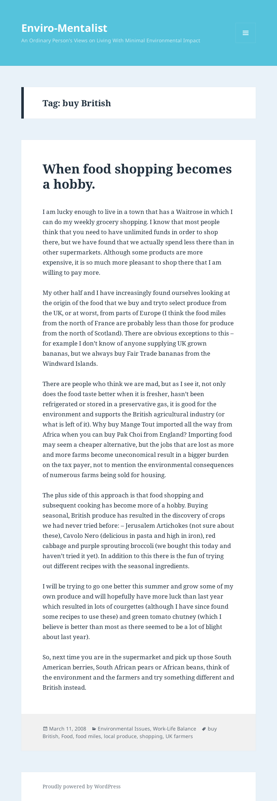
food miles (88, 736)
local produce (120, 736)
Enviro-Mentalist (64, 28)
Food (67, 736)
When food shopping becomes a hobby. (137, 176)
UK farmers (179, 736)
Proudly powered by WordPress (81, 786)
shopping (151, 736)
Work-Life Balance (174, 728)
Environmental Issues (124, 728)
